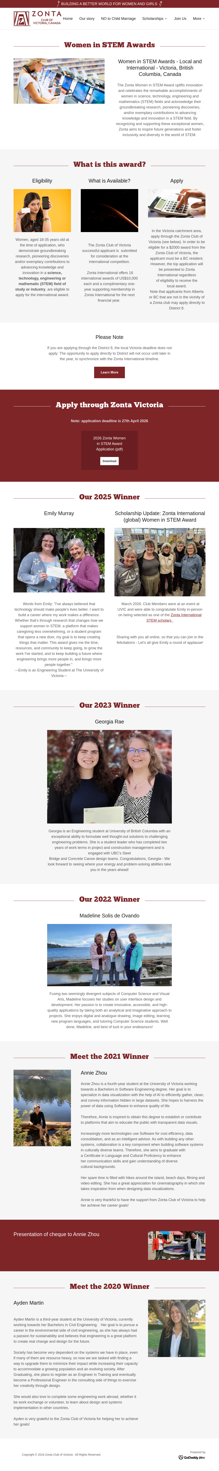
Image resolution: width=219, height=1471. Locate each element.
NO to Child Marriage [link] (118, 19)
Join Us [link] (180, 19)
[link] (38, 18)
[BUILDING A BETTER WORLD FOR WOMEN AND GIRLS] (109, 4)
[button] (155, 18)
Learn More (109, 372)
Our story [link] (87, 19)
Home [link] (68, 19)
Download (109, 461)
